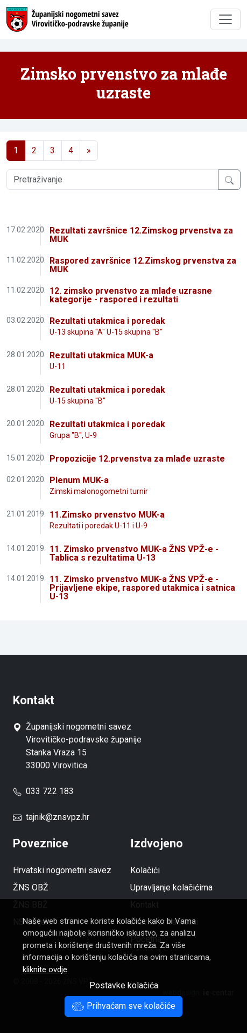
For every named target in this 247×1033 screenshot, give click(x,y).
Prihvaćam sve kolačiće (123, 1006)
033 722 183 (43, 791)
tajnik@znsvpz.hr (57, 817)
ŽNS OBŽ (30, 887)
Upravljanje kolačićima (171, 887)
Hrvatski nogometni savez (62, 870)
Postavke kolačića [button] (123, 985)
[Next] (89, 150)
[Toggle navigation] (225, 19)
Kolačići (145, 870)
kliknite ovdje (45, 969)
